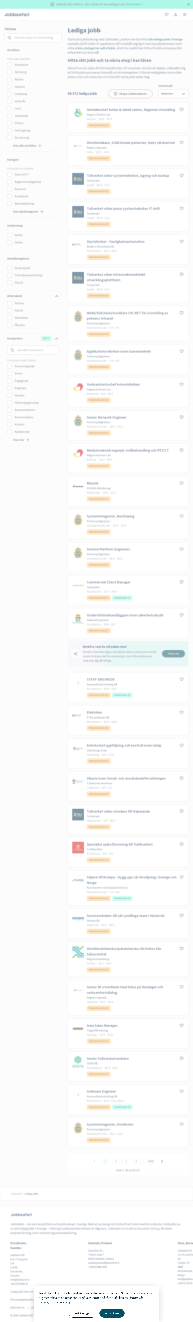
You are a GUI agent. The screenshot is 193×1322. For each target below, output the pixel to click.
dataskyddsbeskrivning (54, 1302)
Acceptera (112, 1313)
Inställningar (82, 1313)
